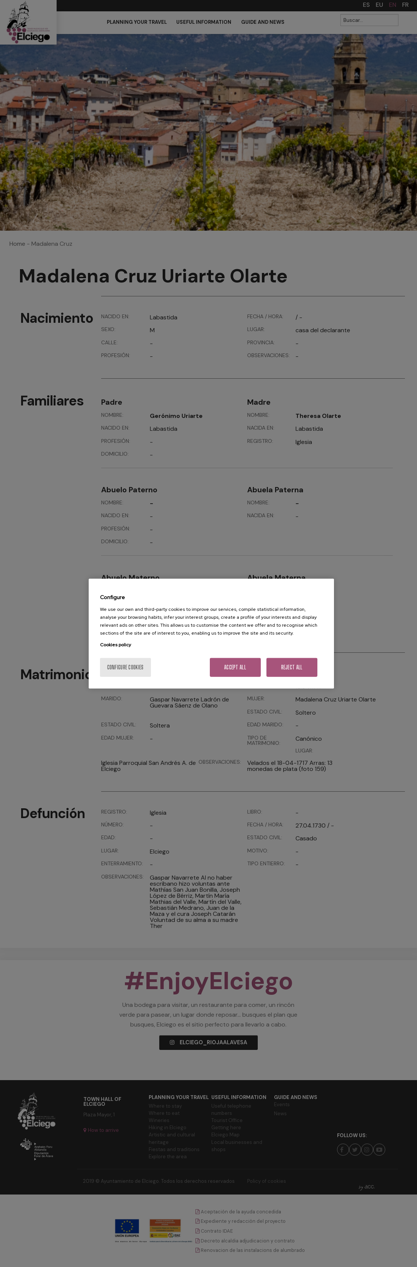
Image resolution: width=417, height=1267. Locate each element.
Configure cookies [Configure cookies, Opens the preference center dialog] (125, 667)
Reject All (292, 667)
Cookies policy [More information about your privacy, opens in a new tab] (115, 644)
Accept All (235, 667)
